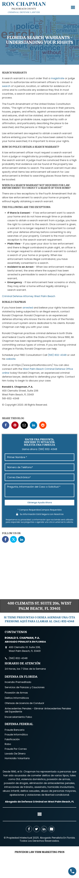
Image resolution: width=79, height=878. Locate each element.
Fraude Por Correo (16, 748)
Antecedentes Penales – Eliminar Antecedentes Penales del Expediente (38, 710)
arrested (28, 307)
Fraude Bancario (14, 729)
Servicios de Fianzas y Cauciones (25, 687)
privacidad (26, 519)
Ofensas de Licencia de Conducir (24, 703)
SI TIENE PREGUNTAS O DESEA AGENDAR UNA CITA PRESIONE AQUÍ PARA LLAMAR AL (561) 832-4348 (39, 619)
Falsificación (12, 739)
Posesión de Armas (16, 692)
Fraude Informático (16, 734)
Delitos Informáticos (17, 697)
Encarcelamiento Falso (18, 716)
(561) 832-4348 (57, 355)
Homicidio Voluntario (17, 758)
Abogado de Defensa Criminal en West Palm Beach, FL (39, 801)
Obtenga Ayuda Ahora (39, 502)
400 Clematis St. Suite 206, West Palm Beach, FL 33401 (39, 606)
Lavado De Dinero (15, 753)
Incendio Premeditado (18, 682)
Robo (8, 744)
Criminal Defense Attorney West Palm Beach (28, 296)
